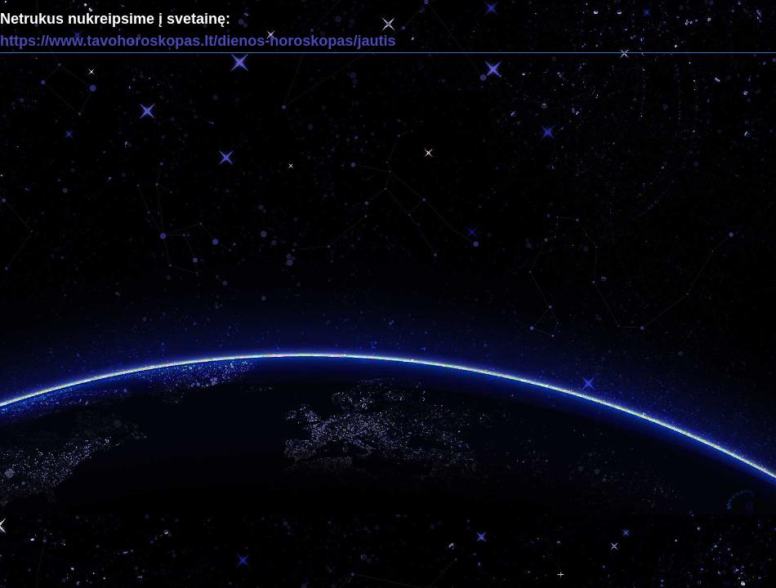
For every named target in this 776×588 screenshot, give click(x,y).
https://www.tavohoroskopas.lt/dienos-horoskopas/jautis (197, 41)
